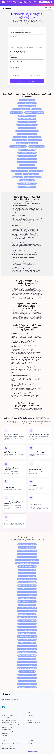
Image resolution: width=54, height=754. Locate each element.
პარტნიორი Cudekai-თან (34, 721)
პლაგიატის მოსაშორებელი (9, 721)
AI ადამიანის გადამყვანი (8, 714)
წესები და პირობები (7, 745)
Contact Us (30, 714)
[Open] (43, 31)
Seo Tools (4, 734)
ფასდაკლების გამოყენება (42, 2)
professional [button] (14, 56)
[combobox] (25, 31)
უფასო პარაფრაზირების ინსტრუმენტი (11, 723)
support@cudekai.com (34, 750)
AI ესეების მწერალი (7, 728)
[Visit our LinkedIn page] (3, 706)
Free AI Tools (5, 737)
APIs (29, 745)
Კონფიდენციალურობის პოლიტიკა (11, 742)
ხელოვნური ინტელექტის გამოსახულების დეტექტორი (12, 731)
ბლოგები (30, 719)
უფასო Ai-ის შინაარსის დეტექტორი (10, 716)
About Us (30, 716)
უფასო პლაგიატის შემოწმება (9, 719)
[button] (26, 50)
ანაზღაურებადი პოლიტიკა (8, 747)
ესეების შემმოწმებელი (7, 726)
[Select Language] (50, 6)
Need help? (30, 742)
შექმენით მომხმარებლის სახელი (27, 80)
